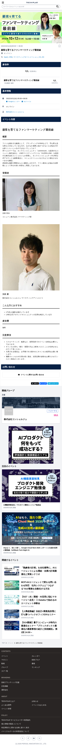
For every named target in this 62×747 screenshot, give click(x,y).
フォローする (52, 411)
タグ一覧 (4, 671)
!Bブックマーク (53, 383)
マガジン (4, 660)
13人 (56, 415)
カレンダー (36, 656)
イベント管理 (6, 709)
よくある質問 (6, 705)
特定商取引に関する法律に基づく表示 (15, 727)
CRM (10, 57)
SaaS (6, 57)
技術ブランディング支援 (10, 682)
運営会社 (4, 690)
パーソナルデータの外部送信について (15, 731)
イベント (10, 643)
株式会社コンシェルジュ (15, 112)
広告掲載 (4, 686)
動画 (3, 663)
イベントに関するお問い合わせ (31, 375)
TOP (3, 643)
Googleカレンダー (13, 101)
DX (43, 57)
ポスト (35, 383)
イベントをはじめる (39, 705)
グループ (4, 667)
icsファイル (26, 101)
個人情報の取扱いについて (11, 724)
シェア (43, 383)
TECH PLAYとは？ (8, 701)
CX (40, 57)
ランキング (36, 667)
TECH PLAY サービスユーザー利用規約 (15, 720)
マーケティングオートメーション (25, 57)
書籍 (33, 663)
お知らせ (35, 701)
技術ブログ (36, 660)
